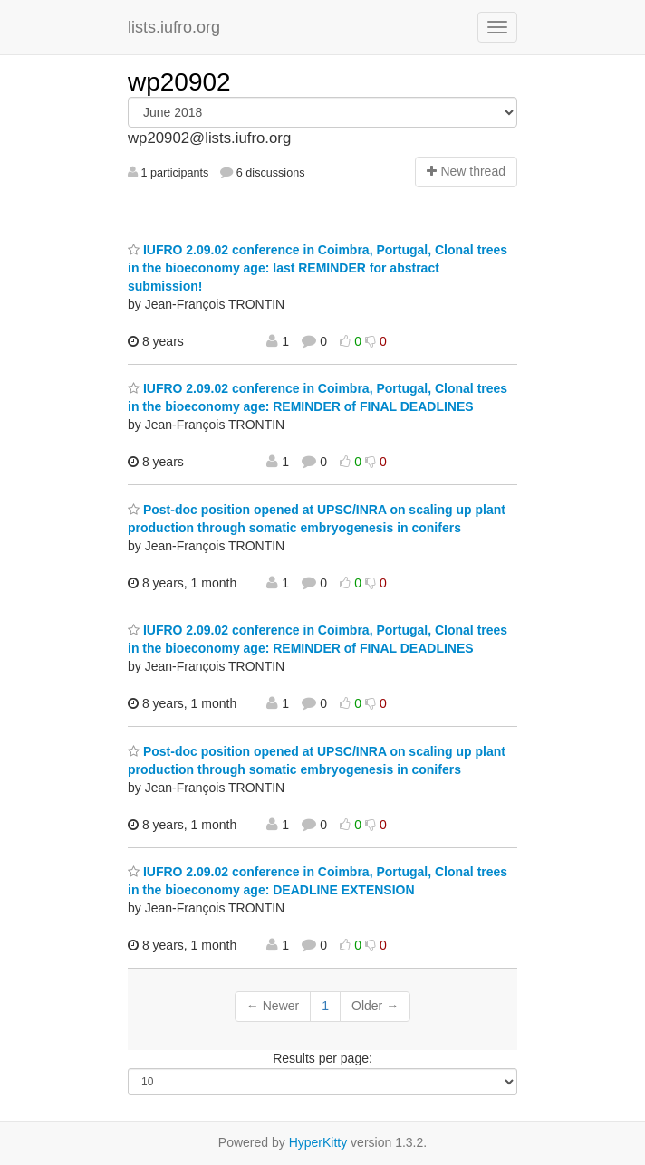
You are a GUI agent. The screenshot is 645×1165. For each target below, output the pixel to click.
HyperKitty (318, 1142)
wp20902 (179, 82)
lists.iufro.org (174, 27)
